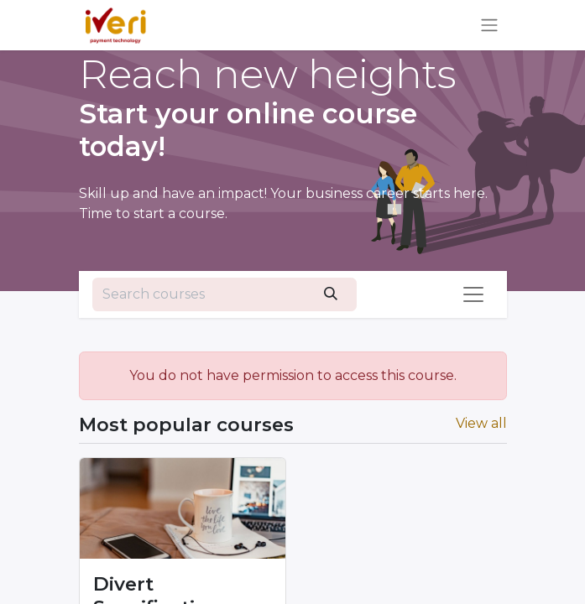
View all (481, 423)
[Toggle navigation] (489, 26)
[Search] (331, 294)
